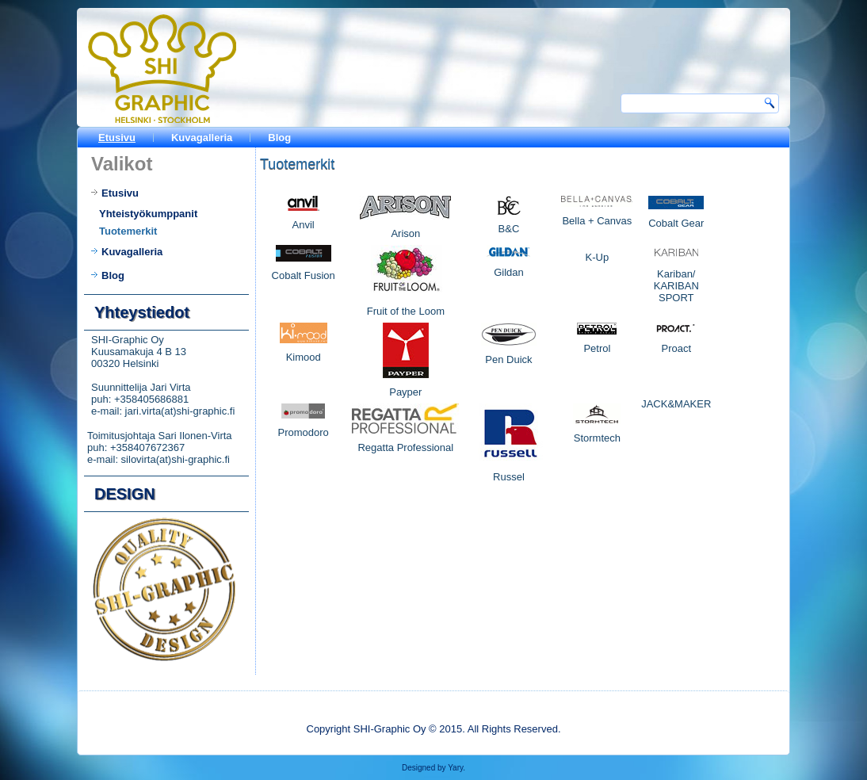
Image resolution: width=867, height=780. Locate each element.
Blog (279, 137)
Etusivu (117, 137)
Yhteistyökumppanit (148, 214)
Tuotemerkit (128, 231)
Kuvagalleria (201, 137)
